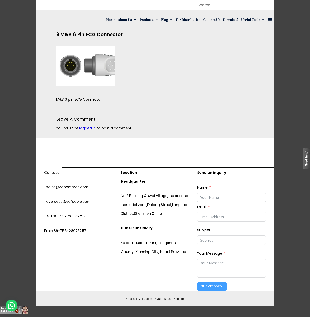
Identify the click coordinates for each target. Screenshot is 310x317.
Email (201, 206)
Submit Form (212, 286)
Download (230, 20)
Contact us (211, 20)
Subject (204, 229)
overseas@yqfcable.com (67, 201)
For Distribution (188, 20)
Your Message (209, 253)
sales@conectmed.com (66, 186)
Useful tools (253, 20)
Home (110, 20)
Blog (167, 20)
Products (150, 20)
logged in (87, 128)
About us (128, 20)
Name (202, 187)
